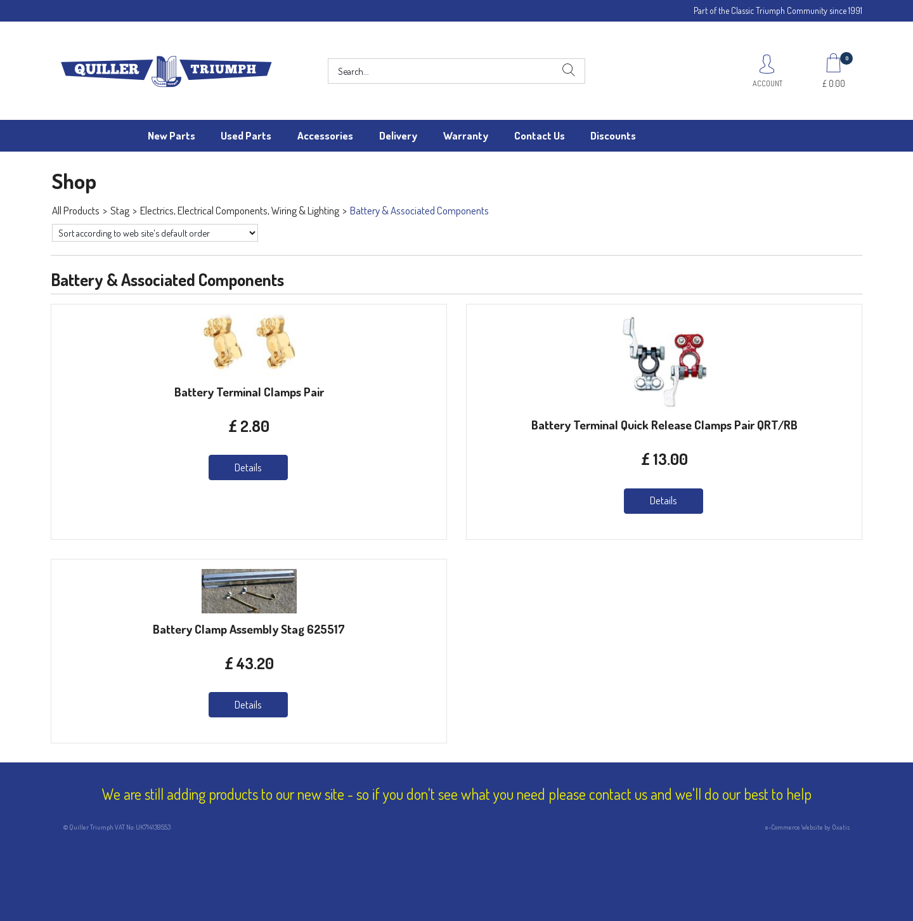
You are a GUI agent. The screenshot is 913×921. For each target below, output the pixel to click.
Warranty (465, 135)
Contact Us (539, 135)
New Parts (171, 135)
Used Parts (246, 135)
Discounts (613, 135)
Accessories (325, 135)
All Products (76, 210)
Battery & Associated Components (419, 210)
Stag (119, 210)
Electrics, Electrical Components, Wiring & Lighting (239, 210)
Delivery (398, 135)
